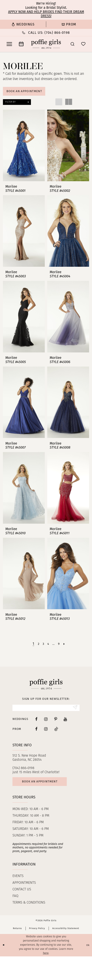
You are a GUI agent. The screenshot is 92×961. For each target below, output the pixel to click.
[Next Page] (66, 645)
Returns (17, 933)
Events (18, 881)
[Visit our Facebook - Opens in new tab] (36, 721)
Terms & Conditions (28, 907)
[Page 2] (37, 645)
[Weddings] (23, 24)
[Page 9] (60, 645)
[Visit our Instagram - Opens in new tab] (46, 721)
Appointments (24, 887)
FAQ (15, 900)
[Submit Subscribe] (74, 710)
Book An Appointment (28, 92)
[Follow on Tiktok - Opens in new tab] (56, 731)
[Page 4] (48, 645)
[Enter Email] (45, 710)
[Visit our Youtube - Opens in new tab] (65, 721)
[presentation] (24, 147)
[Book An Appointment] (21, 44)
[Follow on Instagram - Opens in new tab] (46, 731)
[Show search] (72, 44)
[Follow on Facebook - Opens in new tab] (36, 731)
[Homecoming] (69, 24)
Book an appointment (45, 785)
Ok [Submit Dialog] (87, 949)
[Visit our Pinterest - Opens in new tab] (55, 721)
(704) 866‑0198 (23, 771)
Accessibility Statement (65, 933)
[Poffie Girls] (46, 44)
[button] (9, 44)
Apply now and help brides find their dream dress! (46, 14)
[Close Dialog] (4, 949)
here (46, 958)
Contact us (21, 894)
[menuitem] (23, 24)
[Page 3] (42, 645)
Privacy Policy (37, 933)
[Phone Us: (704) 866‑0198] (46, 32)
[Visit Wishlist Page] (83, 44)
